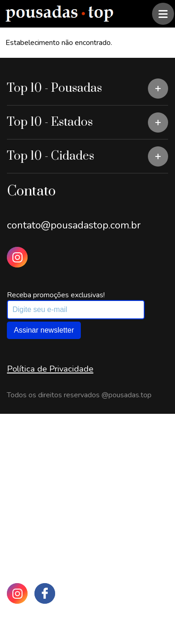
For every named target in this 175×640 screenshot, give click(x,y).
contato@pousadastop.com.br (74, 225)
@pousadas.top (127, 395)
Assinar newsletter (44, 330)
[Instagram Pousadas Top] (17, 257)
